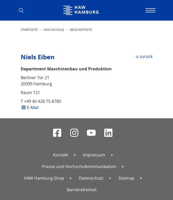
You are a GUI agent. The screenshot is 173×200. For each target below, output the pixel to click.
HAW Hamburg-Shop (44, 178)
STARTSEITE (29, 30)
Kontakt (60, 155)
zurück (146, 56)
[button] (23, 10)
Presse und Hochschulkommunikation (79, 166)
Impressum (94, 155)
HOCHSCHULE (53, 30)
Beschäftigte (81, 30)
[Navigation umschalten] (150, 10)
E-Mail (33, 107)
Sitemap (126, 178)
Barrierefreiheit (82, 190)
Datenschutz (91, 178)
